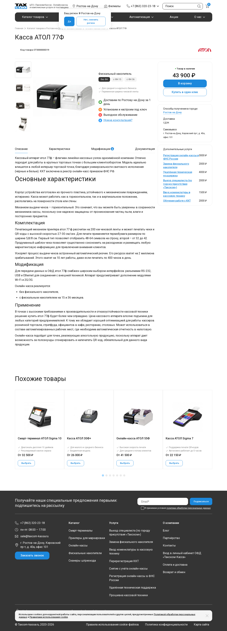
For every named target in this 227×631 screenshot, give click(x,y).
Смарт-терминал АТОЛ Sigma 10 (39, 438)
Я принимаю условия (178, 508)
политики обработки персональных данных (189, 508)
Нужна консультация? (117, 120)
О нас (197, 17)
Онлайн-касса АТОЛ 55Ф (133, 438)
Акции (174, 17)
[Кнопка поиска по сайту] (199, 6)
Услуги (113, 523)
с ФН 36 (131, 79)
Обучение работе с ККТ (177, 200)
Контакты (169, 545)
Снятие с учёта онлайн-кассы (128, 568)
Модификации (102, 149)
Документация (145, 149)
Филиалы (114, 6)
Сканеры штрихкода (82, 560)
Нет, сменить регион (91, 21)
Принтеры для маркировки (87, 538)
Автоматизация (139, 17)
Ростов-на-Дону (172, 112)
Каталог (74, 523)
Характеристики (59, 149)
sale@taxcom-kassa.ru (34, 536)
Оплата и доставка (175, 564)
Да (69, 21)
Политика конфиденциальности (166, 624)
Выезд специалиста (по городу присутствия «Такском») (177, 184)
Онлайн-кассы (78, 545)
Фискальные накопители (85, 553)
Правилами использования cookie (49, 617)
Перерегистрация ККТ (124, 561)
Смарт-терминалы (81, 530)
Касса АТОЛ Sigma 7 (179, 438)
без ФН (104, 79)
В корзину (185, 83)
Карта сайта (201, 624)
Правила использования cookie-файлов (112, 624)
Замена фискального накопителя (131, 542)
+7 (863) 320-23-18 (143, 6)
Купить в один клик (185, 92)
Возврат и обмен (174, 572)
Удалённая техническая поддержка (132, 587)
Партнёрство (171, 538)
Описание (21, 149)
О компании (171, 523)
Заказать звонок (32, 555)
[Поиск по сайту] (182, 6)
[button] (103, 475)
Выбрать (26, 463)
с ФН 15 (117, 79)
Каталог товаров (33, 17)
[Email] (162, 501)
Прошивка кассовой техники (128, 595)
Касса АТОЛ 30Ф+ (79, 438)
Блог (166, 530)
